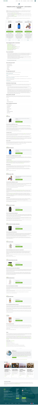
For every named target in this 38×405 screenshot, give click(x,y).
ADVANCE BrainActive (9, 44)
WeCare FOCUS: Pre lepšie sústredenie (11, 46)
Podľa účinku (17, 393)
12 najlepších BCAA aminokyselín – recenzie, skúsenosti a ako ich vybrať (8, 370)
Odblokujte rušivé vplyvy (10, 111)
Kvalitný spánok (9, 106)
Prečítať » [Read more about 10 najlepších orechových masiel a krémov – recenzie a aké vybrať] (20, 375)
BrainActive (15, 14)
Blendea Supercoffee (9, 45)
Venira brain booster (9, 47)
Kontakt (12, 403)
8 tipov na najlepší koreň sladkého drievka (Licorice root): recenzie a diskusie (30, 370)
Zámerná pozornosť (9, 64)
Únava (8, 100)
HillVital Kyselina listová (10, 48)
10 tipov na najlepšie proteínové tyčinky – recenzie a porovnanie (15, 370)
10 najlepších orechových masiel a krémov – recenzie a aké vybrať (22, 370)
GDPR (8, 403)
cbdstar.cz (24, 133)
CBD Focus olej (19, 336)
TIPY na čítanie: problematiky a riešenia (11, 60)
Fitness (16, 391)
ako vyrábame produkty (24, 359)
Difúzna (8, 68)
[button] (35, 0)
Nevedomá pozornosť (9, 65)
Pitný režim (8, 107)
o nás (19, 359)
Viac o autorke (14, 357)
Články (19, 403)
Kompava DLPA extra (9, 49)
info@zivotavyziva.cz (6, 398)
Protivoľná (8, 69)
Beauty (16, 390)
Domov (5, 403)
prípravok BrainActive (25, 337)
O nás (16, 403)
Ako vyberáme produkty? (7, 381)
